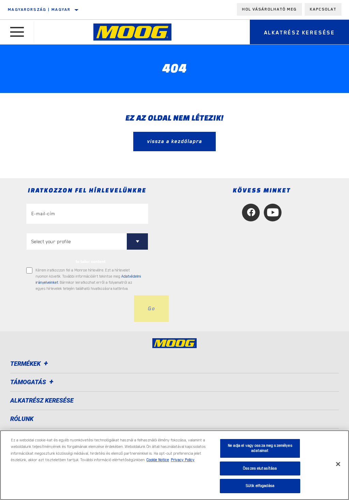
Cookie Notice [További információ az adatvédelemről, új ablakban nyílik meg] (158, 460)
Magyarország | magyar (39, 9)
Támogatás (33, 382)
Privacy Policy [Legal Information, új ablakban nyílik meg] (183, 460)
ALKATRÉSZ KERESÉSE (42, 400)
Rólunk (21, 418)
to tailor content (90, 261)
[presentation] (78, 308)
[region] (174, 465)
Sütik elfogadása (260, 486)
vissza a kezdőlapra (174, 141)
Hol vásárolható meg (269, 9)
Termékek (30, 363)
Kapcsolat (323, 9)
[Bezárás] (338, 464)
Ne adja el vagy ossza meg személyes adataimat (260, 448)
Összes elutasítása (260, 468)
